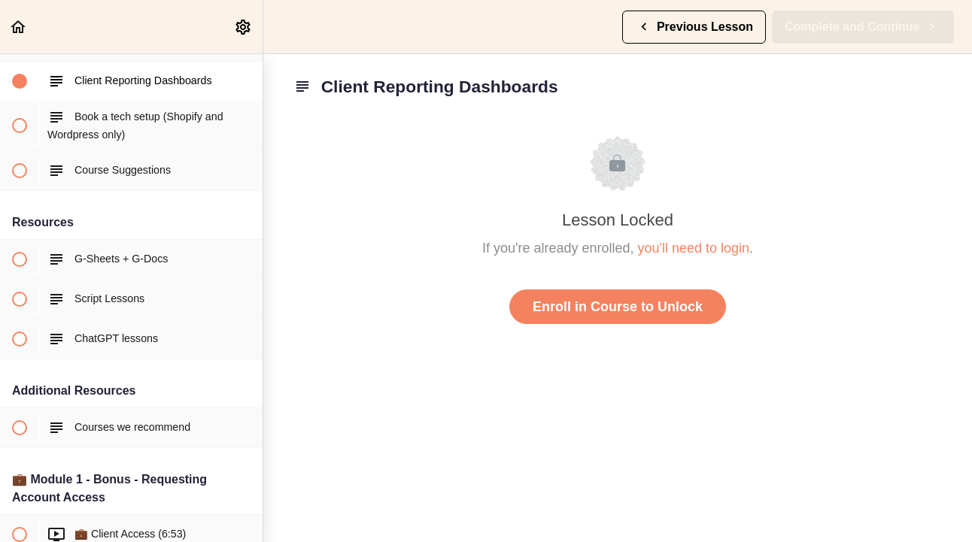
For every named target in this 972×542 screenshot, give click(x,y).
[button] (19, 26)
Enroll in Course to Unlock (618, 306)
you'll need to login (694, 248)
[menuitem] (244, 26)
